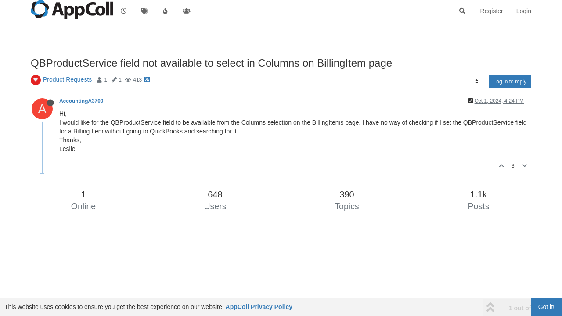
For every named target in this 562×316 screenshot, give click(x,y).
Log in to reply (510, 82)
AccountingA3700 (81, 101)
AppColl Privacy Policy (259, 306)
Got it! (546, 306)
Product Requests (67, 79)
